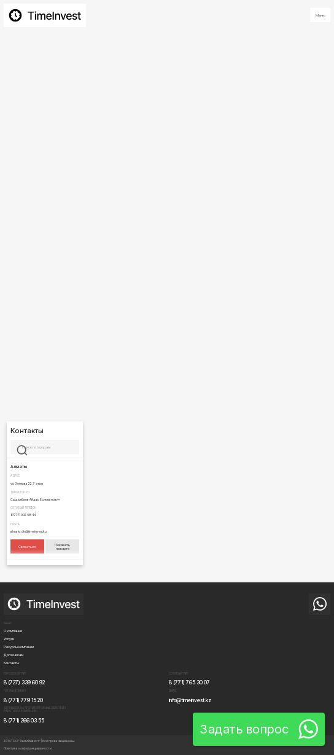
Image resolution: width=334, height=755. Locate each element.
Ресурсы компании (19, 646)
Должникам (13, 654)
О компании (13, 630)
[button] (320, 15)
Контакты (11, 662)
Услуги (9, 638)
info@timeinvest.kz (190, 700)
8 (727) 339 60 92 (24, 682)
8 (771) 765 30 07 (189, 682)
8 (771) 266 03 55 (24, 721)
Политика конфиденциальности (28, 748)
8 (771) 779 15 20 (23, 700)
